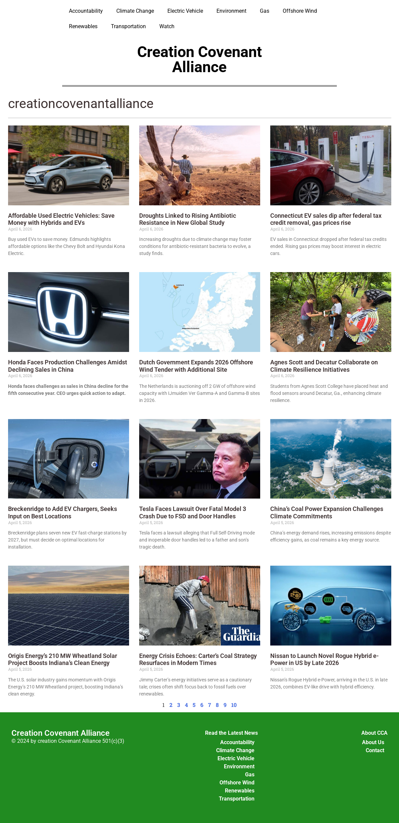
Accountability (86, 11)
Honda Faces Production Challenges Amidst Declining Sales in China (67, 366)
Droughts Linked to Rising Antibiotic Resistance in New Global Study (187, 219)
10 (234, 704)
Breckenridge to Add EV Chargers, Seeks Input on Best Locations (62, 512)
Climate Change (135, 11)
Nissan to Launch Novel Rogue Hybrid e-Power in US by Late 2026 (324, 659)
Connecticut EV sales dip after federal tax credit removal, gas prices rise (326, 219)
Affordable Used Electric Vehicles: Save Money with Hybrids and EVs (61, 219)
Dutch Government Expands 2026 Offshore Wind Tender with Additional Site (196, 366)
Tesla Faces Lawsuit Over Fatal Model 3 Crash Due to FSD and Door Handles (192, 512)
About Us (373, 742)
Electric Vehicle (185, 11)
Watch (166, 26)
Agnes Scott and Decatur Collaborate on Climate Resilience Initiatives (324, 366)
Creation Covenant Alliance (199, 59)
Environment (231, 11)
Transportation (128, 26)
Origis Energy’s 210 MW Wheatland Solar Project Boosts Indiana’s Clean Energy (62, 659)
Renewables (83, 26)
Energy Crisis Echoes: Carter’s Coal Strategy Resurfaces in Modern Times (198, 659)
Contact (375, 750)
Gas (264, 11)
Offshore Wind (300, 11)
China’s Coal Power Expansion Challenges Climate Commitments (326, 512)
